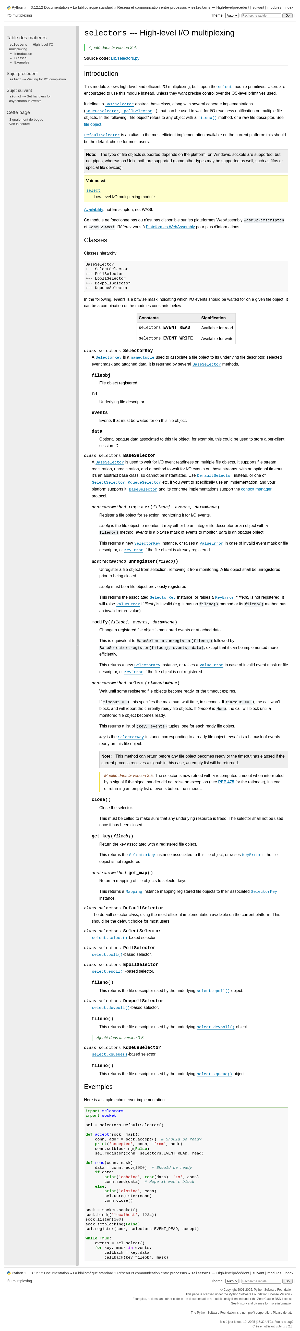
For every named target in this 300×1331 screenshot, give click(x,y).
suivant (258, 7)
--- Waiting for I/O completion (37, 79)
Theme (225, 15)
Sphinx (280, 1326)
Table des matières (27, 37)
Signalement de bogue (26, 119)
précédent (241, 7)
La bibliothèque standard (93, 7)
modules (274, 7)
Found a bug (283, 1322)
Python (17, 7)
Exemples (21, 62)
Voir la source (19, 124)
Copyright (229, 1289)
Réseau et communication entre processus (152, 7)
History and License (250, 1303)
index (289, 7)
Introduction (23, 54)
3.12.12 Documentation (50, 7)
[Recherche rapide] (261, 15)
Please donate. (283, 1312)
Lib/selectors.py (125, 58)
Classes (20, 58)
